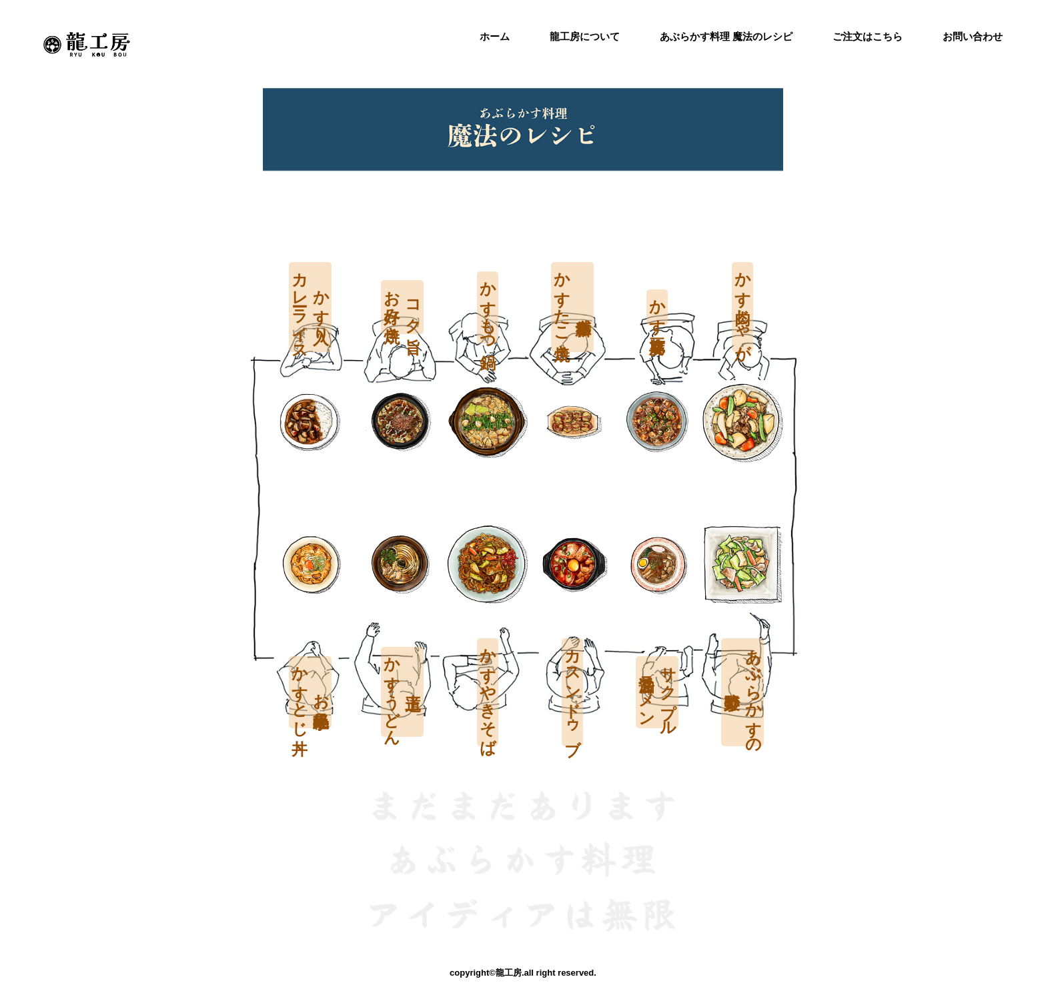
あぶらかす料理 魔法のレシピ (726, 36)
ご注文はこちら (868, 36)
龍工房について (585, 36)
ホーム (495, 36)
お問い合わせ (973, 36)
